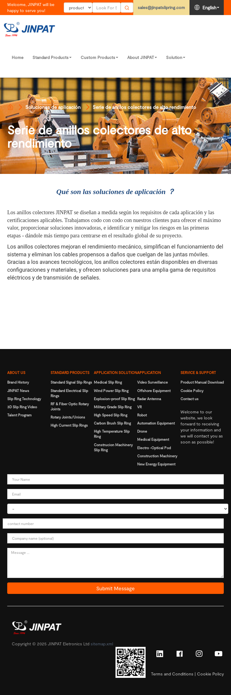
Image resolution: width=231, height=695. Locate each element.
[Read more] (10, 107)
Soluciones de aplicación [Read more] (53, 107)
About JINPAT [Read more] (142, 57)
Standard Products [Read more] (52, 57)
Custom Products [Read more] (99, 57)
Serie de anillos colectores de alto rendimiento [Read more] (144, 107)
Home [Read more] (17, 57)
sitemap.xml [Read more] (102, 643)
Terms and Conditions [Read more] (172, 673)
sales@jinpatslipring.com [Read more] (161, 7)
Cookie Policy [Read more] (210, 673)
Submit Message (115, 588)
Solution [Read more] (175, 57)
